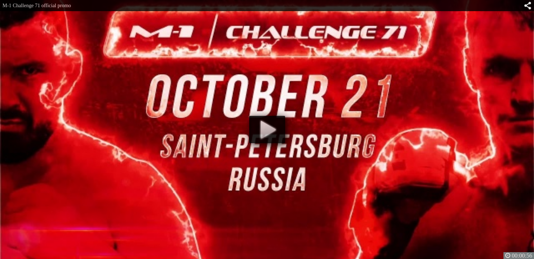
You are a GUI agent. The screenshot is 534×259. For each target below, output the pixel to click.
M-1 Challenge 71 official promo (37, 5)
